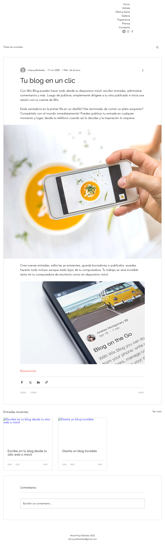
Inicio (126, 4)
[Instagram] (128, 31)
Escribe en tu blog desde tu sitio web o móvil (27, 452)
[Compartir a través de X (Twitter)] (30, 382)
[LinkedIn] (124, 31)
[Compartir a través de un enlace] (46, 382)
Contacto (124, 27)
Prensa (126, 23)
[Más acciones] (143, 70)
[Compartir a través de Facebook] (21, 382)
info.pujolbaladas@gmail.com (82, 539)
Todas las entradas (13, 46)
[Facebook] (132, 31)
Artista (126, 8)
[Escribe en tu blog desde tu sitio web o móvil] (28, 431)
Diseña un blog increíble (79, 451)
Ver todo (157, 411)
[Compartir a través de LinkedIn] (38, 382)
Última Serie (123, 11)
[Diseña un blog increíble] (82, 431)
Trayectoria (123, 19)
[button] (157, 47)
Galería (126, 15)
